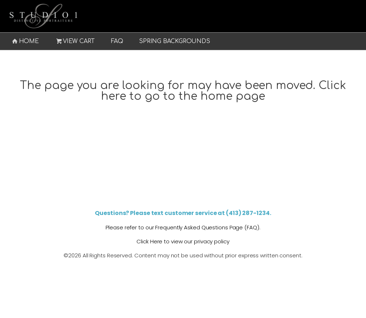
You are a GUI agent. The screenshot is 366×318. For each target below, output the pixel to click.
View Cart (75, 41)
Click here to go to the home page (223, 91)
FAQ (117, 41)
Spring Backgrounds (174, 41)
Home (25, 41)
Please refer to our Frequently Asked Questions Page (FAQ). (183, 227)
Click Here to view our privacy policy (182, 241)
